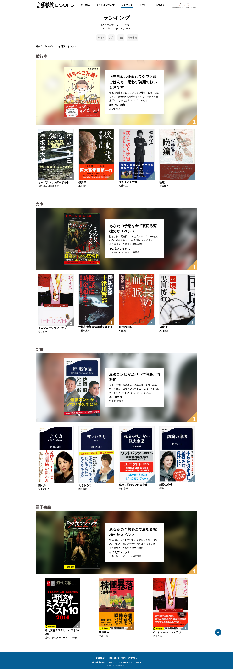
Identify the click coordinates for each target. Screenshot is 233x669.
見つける (159, 4)
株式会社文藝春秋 (98, 662)
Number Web (125, 662)
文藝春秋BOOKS (55, 5)
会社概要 (100, 658)
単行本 (101, 37)
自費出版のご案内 (116, 658)
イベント (144, 4)
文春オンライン (113, 662)
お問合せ (132, 658)
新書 (121, 37)
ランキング (127, 4)
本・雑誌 (85, 4)
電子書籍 (132, 37)
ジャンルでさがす (105, 4)
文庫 (111, 37)
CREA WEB (137, 662)
